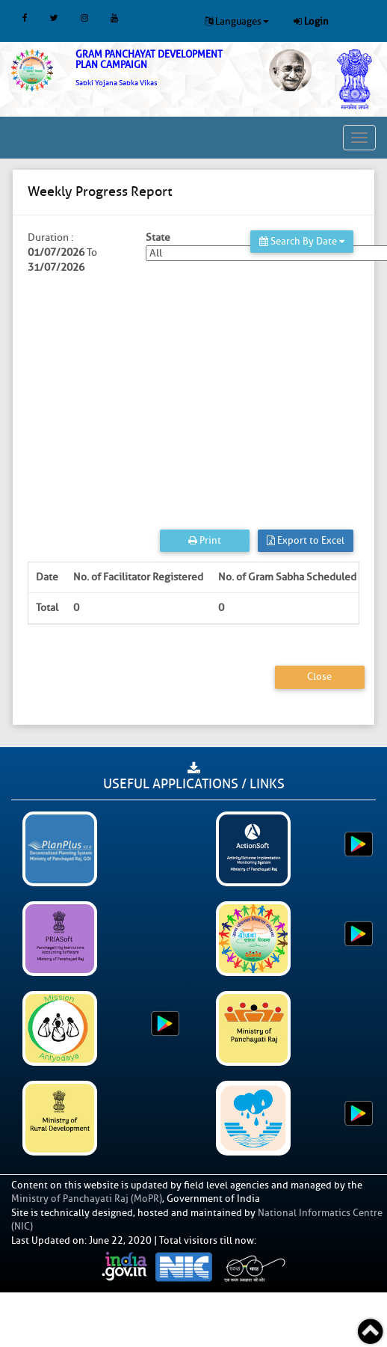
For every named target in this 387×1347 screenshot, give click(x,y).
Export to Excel (305, 540)
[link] (161, 68)
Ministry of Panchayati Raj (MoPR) (86, 1198)
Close (319, 676)
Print (204, 540)
